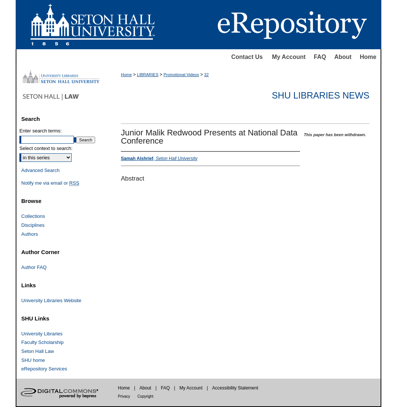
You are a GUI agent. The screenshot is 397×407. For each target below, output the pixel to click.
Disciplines (32, 225)
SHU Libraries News (320, 95)
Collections (33, 216)
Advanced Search (40, 170)
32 (206, 74)
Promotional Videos (181, 74)
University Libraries (42, 333)
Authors (29, 234)
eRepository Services (44, 369)
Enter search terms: (40, 131)
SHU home (33, 360)
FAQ (320, 57)
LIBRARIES (147, 74)
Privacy (124, 396)
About (342, 57)
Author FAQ (34, 267)
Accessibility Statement (235, 388)
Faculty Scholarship (42, 342)
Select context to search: (45, 148)
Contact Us (247, 57)
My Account (289, 57)
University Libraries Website (51, 300)
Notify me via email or (50, 183)
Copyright (145, 396)
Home (368, 57)
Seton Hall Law (37, 351)
